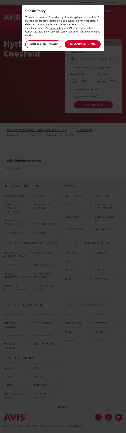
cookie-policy (56, 28)
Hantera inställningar (43, 44)
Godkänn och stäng (82, 43)
